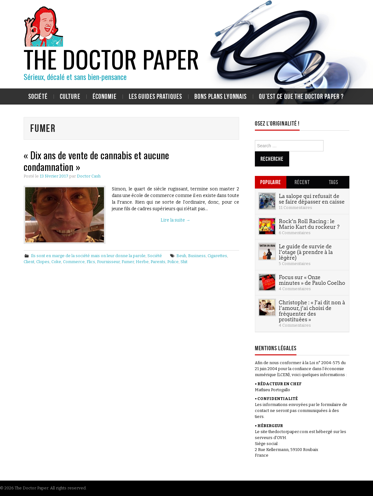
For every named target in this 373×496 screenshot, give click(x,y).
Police (173, 261)
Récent (302, 182)
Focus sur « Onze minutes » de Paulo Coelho (312, 280)
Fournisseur (108, 261)
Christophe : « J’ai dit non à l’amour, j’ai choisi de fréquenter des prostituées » (312, 311)
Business (197, 255)
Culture (70, 96)
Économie (105, 96)
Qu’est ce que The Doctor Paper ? (301, 96)
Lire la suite (175, 220)
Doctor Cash (88, 176)
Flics (91, 261)
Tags (333, 182)
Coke (56, 261)
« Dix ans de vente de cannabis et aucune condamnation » (96, 161)
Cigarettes (217, 255)
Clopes (42, 261)
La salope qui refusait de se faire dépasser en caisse (312, 199)
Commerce (74, 261)
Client (29, 261)
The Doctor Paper (111, 58)
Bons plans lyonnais (220, 96)
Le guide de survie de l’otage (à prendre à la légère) (306, 252)
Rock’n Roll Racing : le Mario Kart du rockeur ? (309, 224)
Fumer (128, 261)
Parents (158, 261)
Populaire (270, 182)
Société (38, 96)
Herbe (142, 261)
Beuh (181, 255)
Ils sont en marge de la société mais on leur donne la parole (88, 255)
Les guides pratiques (155, 96)
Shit (184, 261)
